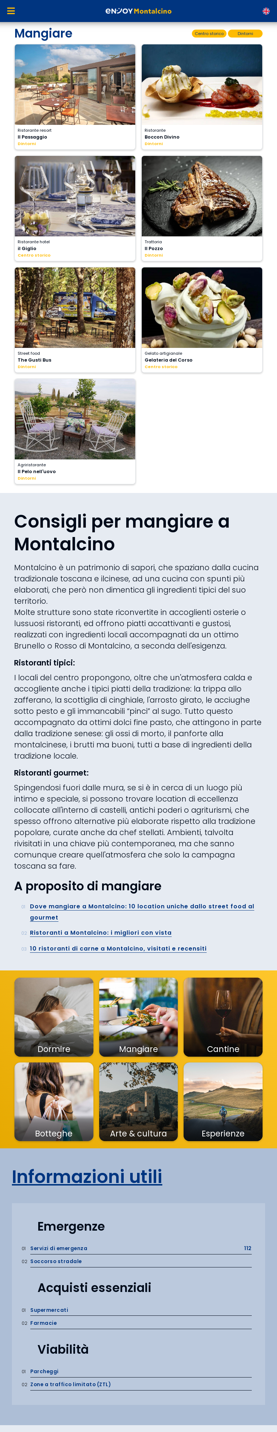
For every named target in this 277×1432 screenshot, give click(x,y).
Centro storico (34, 255)
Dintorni (27, 144)
